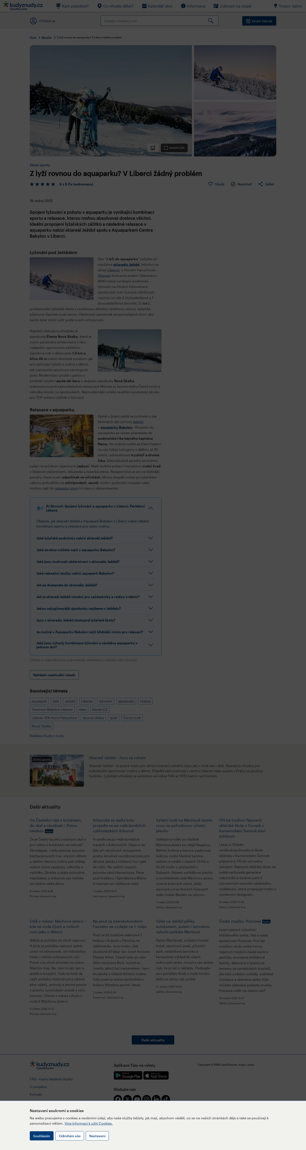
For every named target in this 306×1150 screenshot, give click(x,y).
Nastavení (97, 1136)
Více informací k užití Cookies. (89, 1123)
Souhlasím (41, 1136)
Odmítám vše (70, 1136)
